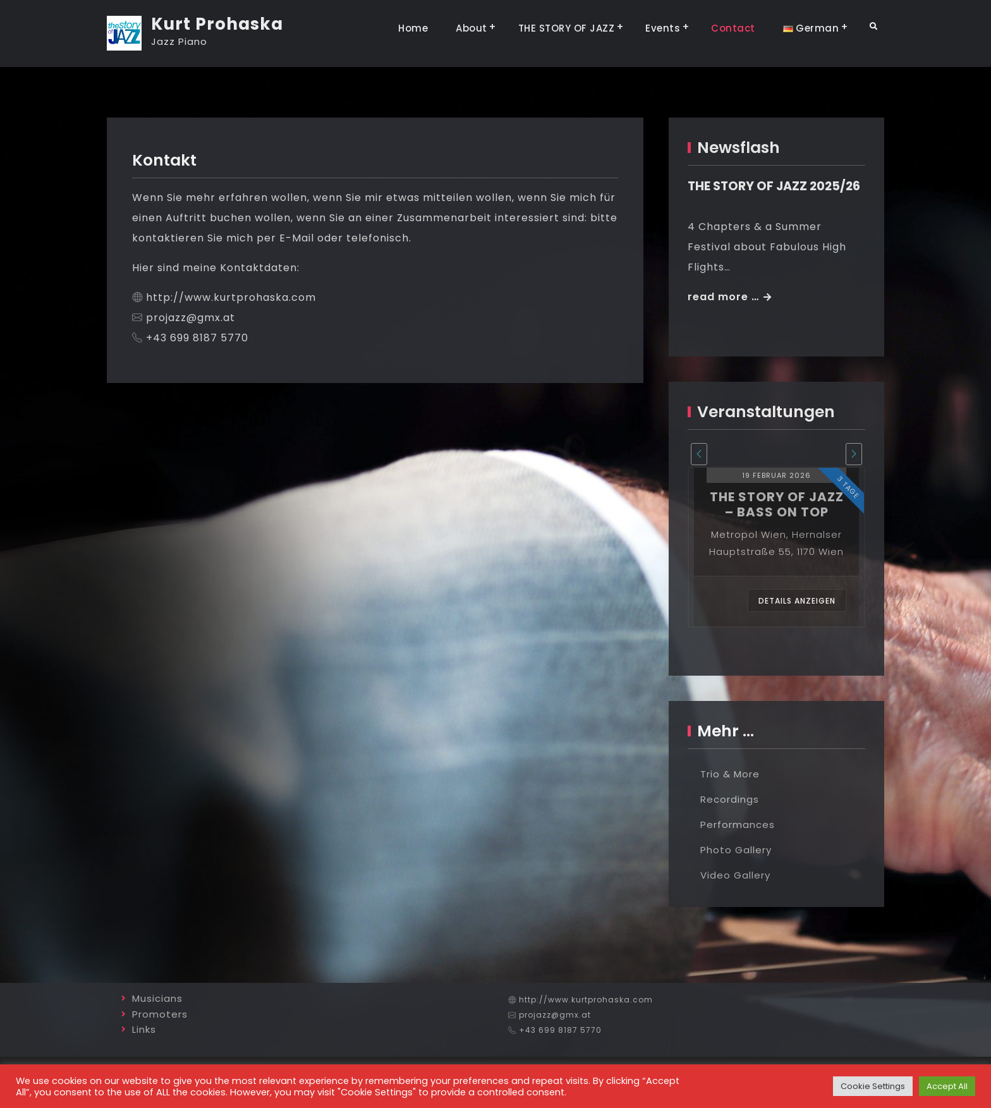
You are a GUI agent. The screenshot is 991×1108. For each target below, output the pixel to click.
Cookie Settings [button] (873, 1086)
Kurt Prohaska (217, 24)
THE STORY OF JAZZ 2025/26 (774, 186)
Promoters (160, 1014)
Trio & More (730, 774)
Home (413, 28)
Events (662, 28)
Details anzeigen (797, 600)
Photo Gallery (736, 849)
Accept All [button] (947, 1086)
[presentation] (699, 454)
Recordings (729, 799)
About (471, 28)
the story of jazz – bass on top (777, 504)
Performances (737, 824)
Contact (733, 28)
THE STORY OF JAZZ (566, 28)
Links (144, 1029)
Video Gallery (735, 875)
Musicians (157, 998)
